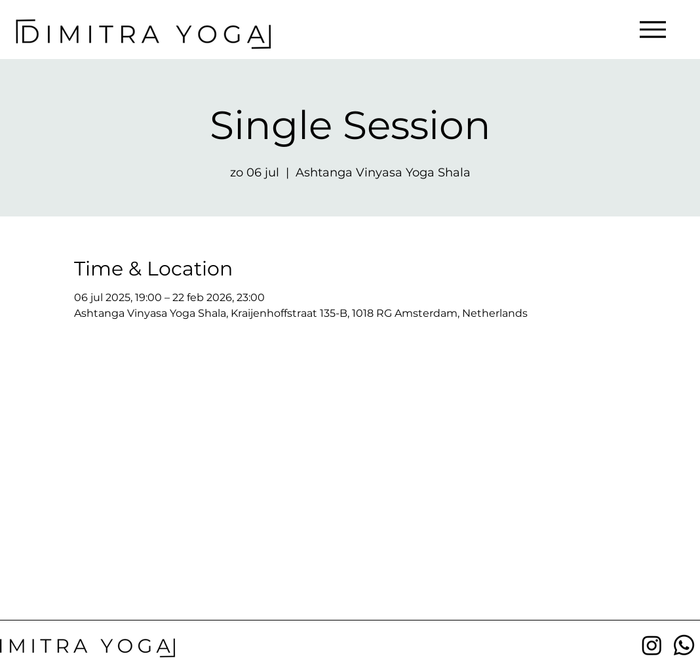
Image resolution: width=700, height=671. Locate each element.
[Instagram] (652, 645)
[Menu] (652, 29)
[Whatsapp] (684, 645)
